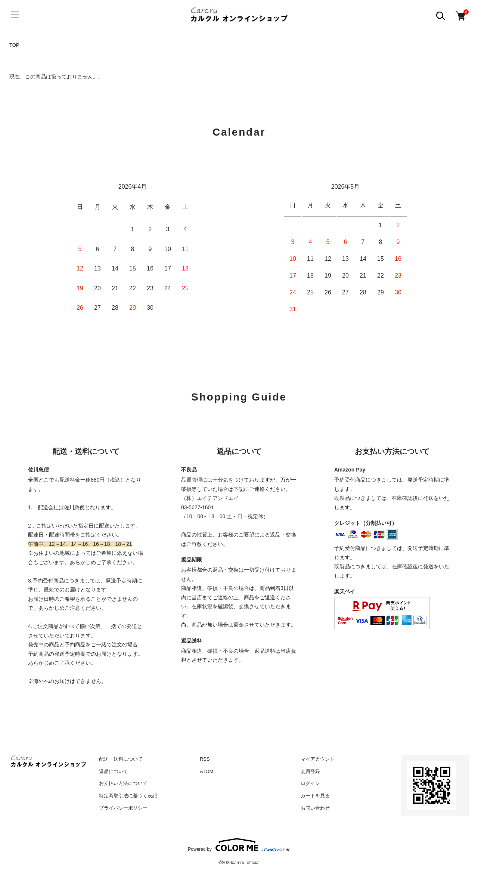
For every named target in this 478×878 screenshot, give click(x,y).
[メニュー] (15, 15)
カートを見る (315, 795)
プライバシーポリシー (123, 808)
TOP (14, 45)
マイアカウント (318, 759)
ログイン (310, 783)
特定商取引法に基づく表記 (128, 795)
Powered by (239, 844)
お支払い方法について (123, 783)
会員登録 (310, 771)
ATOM (206, 771)
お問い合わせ (315, 808)
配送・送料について (121, 759)
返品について (113, 771)
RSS (205, 759)
